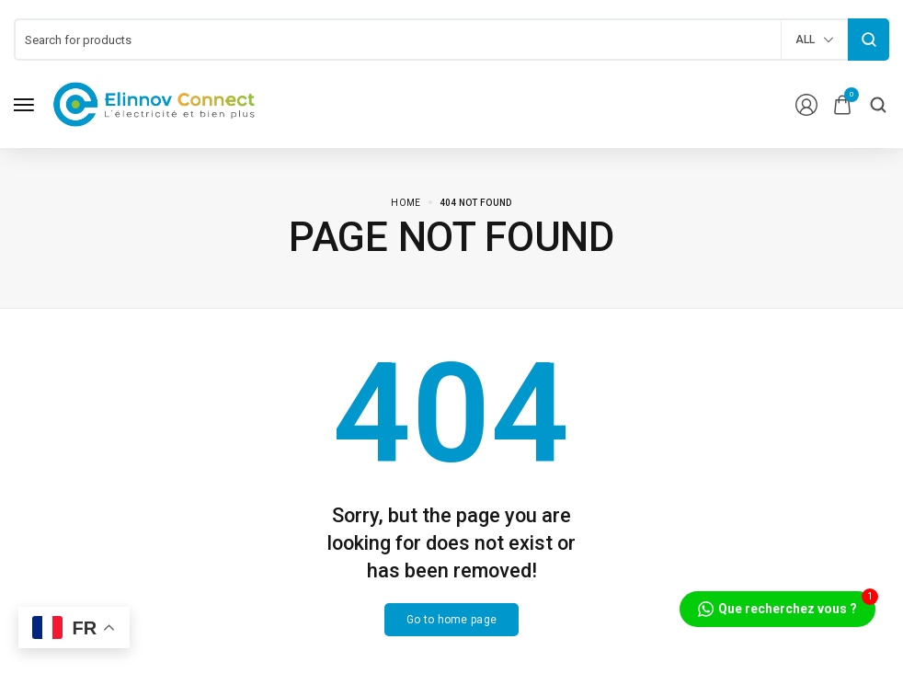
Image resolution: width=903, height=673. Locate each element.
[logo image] (154, 103)
